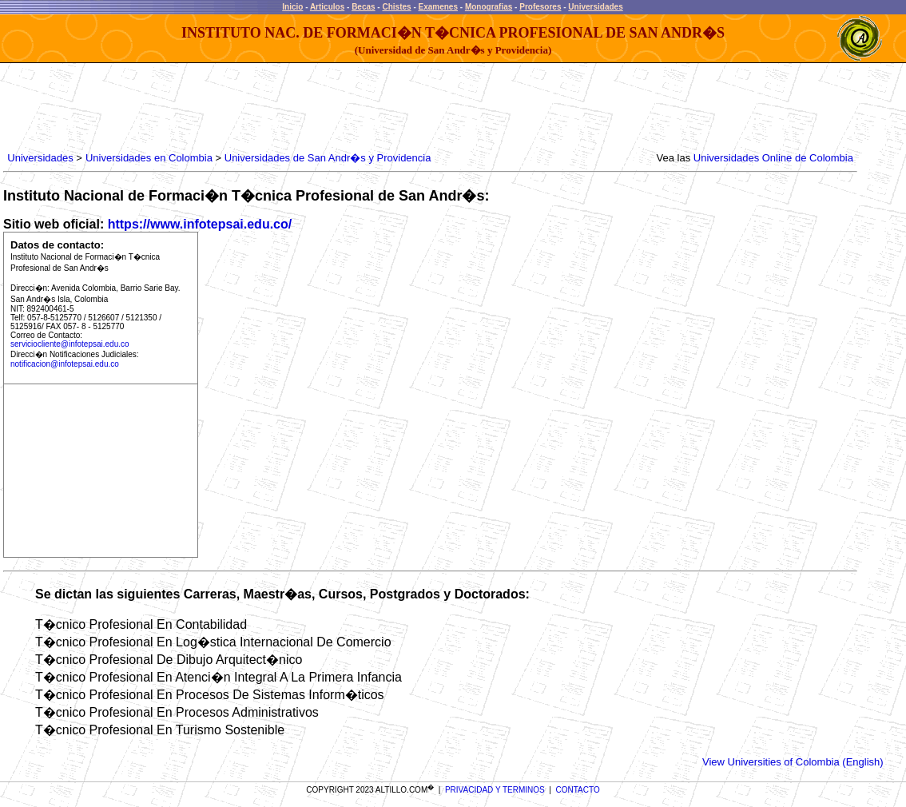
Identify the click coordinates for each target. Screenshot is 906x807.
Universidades (595, 6)
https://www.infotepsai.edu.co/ (200, 224)
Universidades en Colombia (149, 158)
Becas (363, 6)
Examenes (438, 6)
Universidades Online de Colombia (773, 158)
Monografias (488, 6)
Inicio (292, 6)
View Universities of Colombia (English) (793, 762)
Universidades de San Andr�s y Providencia (328, 158)
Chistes (396, 6)
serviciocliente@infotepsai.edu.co (69, 344)
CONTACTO (578, 789)
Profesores (540, 6)
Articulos (327, 6)
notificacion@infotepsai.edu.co (64, 364)
